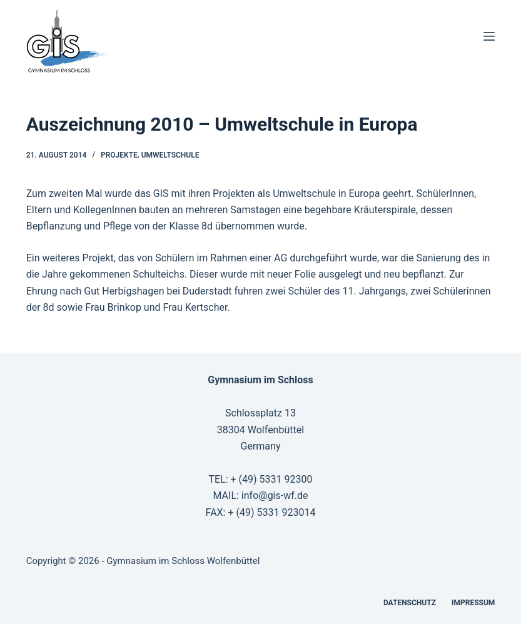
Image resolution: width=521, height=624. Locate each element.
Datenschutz (409, 602)
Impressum (473, 602)
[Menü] (489, 36)
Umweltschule (170, 155)
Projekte (119, 155)
